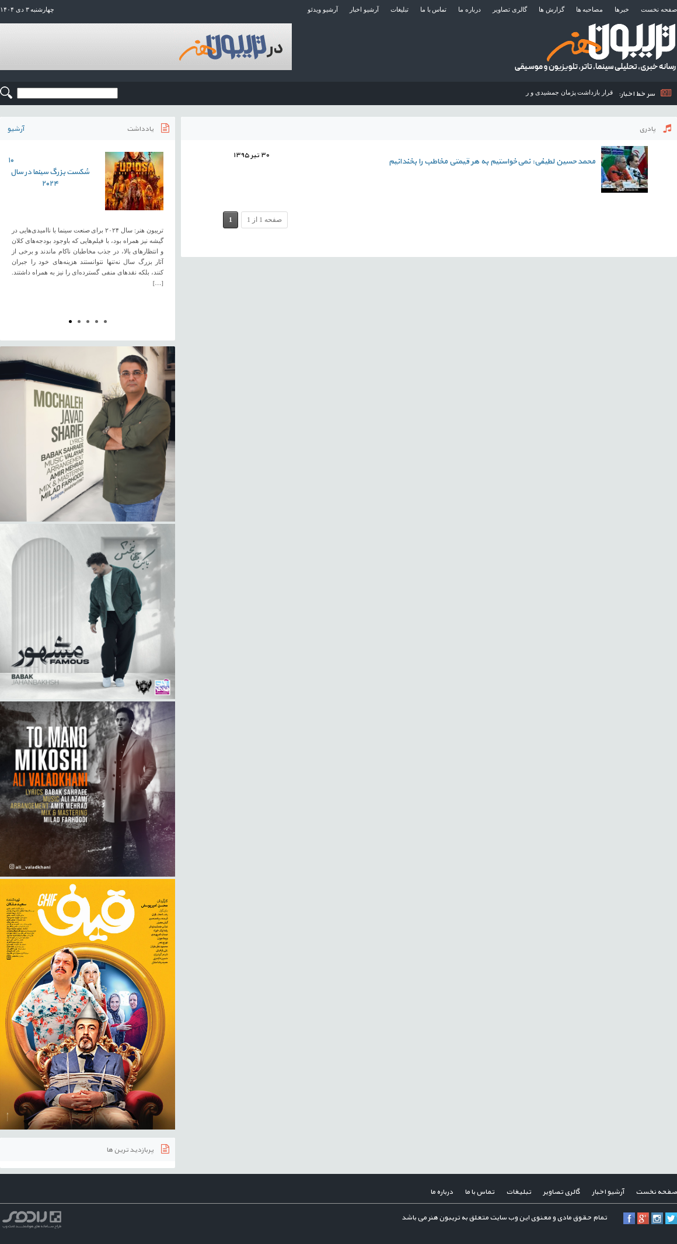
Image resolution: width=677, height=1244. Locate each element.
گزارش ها (551, 9)
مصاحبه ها (589, 9)
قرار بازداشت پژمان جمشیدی (574, 92)
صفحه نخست (659, 9)
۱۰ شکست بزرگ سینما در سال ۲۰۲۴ (48, 172)
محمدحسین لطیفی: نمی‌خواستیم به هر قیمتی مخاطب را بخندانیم (492, 161)
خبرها (622, 9)
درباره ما (469, 9)
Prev (15, 223)
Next (160, 223)
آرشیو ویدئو (323, 9)
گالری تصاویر (510, 9)
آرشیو (15, 129)
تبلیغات (399, 9)
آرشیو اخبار (364, 9)
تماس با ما (433, 9)
